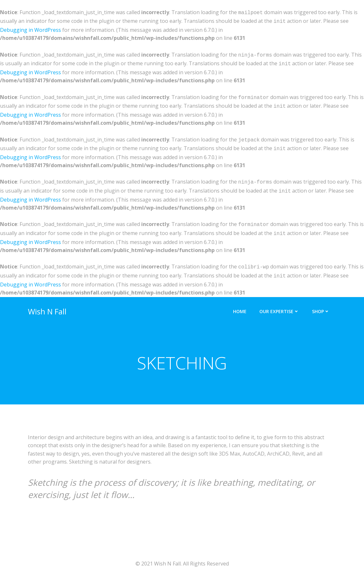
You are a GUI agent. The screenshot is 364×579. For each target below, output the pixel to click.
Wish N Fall (47, 302)
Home (240, 302)
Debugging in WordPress (30, 28)
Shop (321, 302)
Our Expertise (279, 302)
